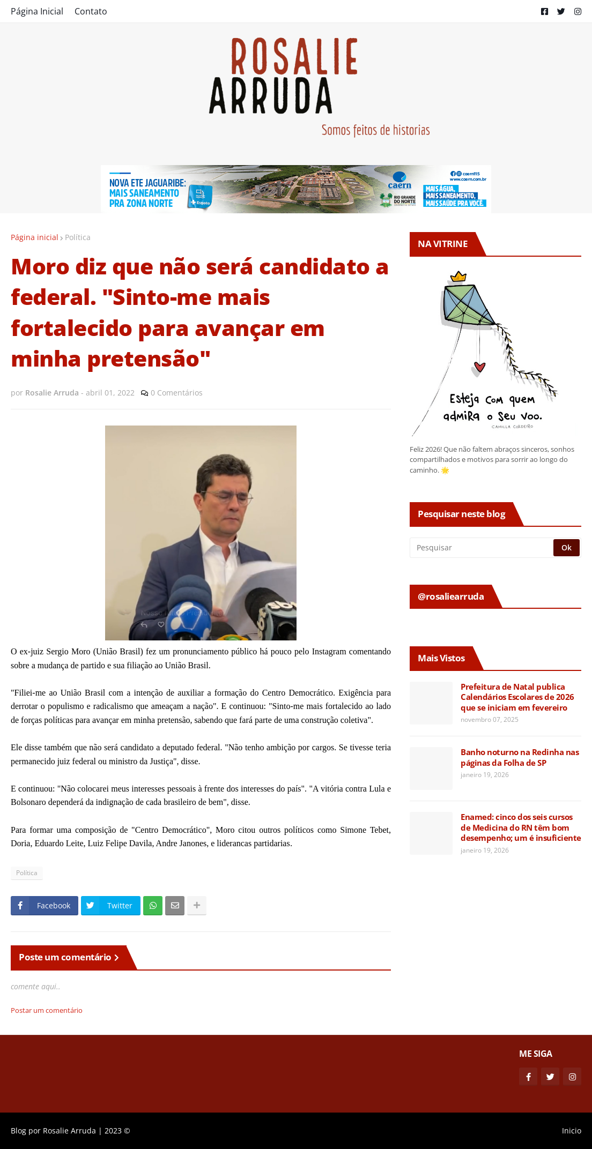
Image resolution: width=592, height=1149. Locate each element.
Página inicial (34, 237)
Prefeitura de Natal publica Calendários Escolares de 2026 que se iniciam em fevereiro (517, 697)
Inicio (571, 1130)
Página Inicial (37, 11)
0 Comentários (177, 392)
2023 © (117, 1130)
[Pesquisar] (482, 547)
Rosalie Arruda (69, 1130)
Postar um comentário (47, 1010)
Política (78, 237)
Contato (91, 11)
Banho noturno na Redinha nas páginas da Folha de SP (520, 757)
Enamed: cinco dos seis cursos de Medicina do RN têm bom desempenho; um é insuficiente (521, 827)
